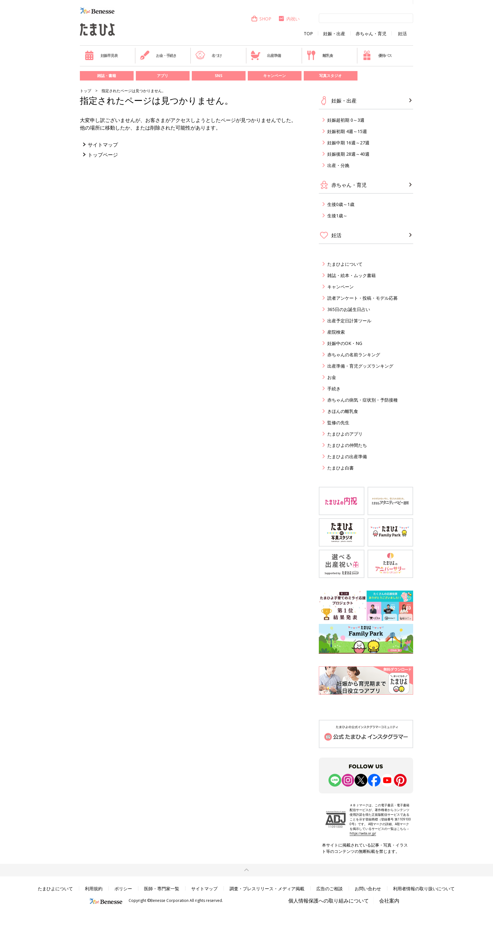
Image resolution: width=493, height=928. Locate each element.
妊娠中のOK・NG (344, 343)
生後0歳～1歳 (340, 204)
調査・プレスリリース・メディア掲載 (267, 889)
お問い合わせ (368, 889)
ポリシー (123, 889)
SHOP (261, 19)
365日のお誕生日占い (348, 309)
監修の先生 (338, 422)
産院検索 (336, 332)
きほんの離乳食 (342, 411)
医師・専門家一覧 (161, 889)
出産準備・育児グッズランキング (360, 366)
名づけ (209, 55)
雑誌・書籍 (106, 75)
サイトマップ (103, 144)
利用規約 (93, 889)
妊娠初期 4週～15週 (347, 131)
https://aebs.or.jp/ (363, 833)
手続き (334, 389)
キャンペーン (274, 75)
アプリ (162, 75)
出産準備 (265, 55)
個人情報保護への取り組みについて (328, 900)
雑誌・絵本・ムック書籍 (351, 275)
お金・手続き (158, 55)
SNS (218, 75)
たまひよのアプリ (345, 434)
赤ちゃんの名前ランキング (353, 355)
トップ (85, 90)
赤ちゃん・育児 (371, 33)
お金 (331, 377)
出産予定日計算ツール (349, 321)
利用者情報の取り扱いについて (424, 889)
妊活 (402, 33)
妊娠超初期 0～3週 (345, 120)
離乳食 (320, 55)
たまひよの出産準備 (347, 456)
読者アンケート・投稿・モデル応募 (362, 298)
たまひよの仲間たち (347, 445)
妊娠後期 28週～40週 (348, 154)
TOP (308, 33)
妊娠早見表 (101, 55)
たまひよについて (345, 264)
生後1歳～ (337, 216)
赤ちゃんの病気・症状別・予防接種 (362, 400)
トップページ (103, 154)
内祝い (289, 19)
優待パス (377, 55)
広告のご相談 (329, 889)
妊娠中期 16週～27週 (348, 143)
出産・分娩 (338, 165)
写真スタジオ (330, 75)
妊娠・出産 (334, 33)
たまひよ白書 (340, 468)
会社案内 (389, 900)
